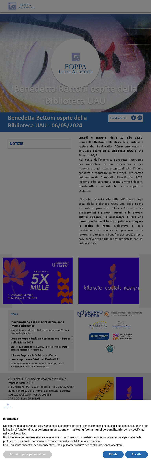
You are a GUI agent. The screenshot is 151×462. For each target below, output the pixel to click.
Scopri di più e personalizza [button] (27, 454)
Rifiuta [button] (113, 454)
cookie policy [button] (17, 433)
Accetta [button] (137, 454)
